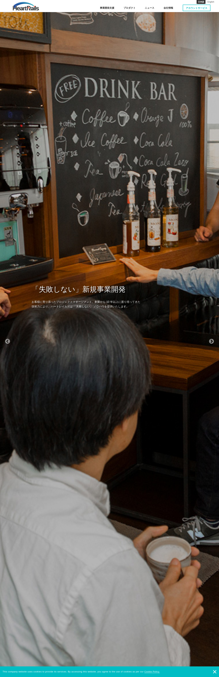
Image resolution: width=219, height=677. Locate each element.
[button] (16, 338)
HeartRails (26, 6)
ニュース (149, 7)
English (211, 2)
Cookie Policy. (152, 671)
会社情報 (168, 7)
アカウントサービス (196, 8)
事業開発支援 (107, 7)
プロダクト (130, 7)
